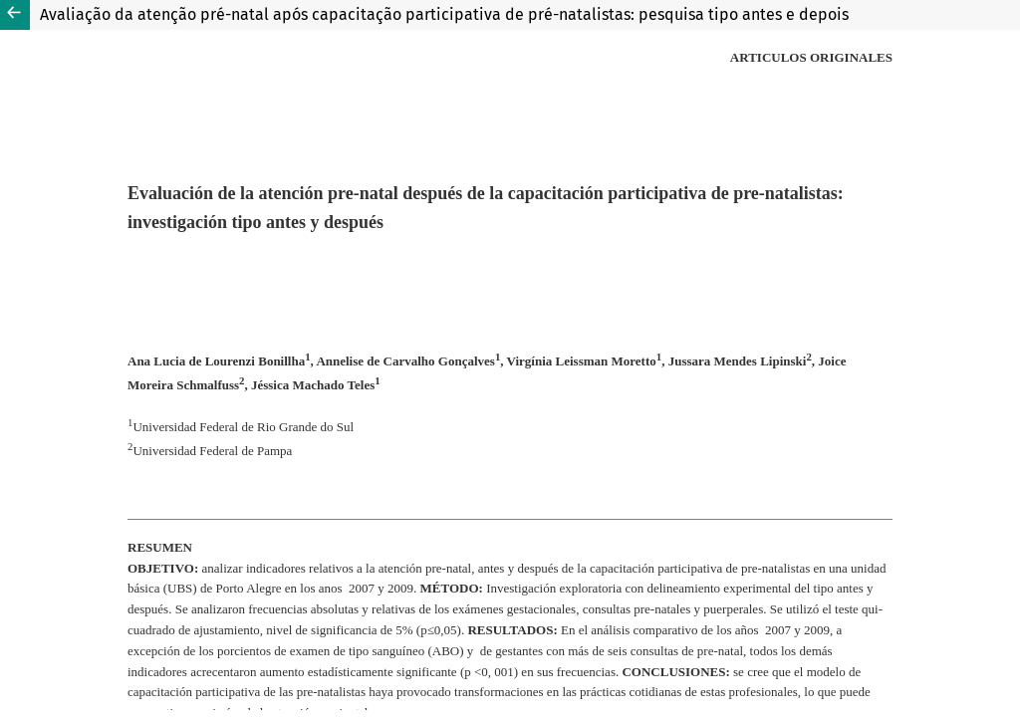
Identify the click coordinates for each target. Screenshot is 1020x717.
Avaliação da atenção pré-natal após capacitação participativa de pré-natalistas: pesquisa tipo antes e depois (444, 14)
